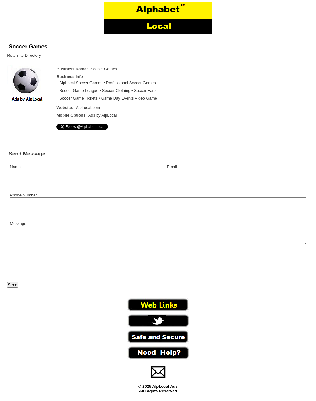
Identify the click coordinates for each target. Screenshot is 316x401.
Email (172, 166)
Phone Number (23, 195)
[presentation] (54, 267)
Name (15, 166)
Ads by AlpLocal (102, 115)
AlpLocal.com (88, 107)
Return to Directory (24, 55)
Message (18, 223)
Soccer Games (28, 46)
